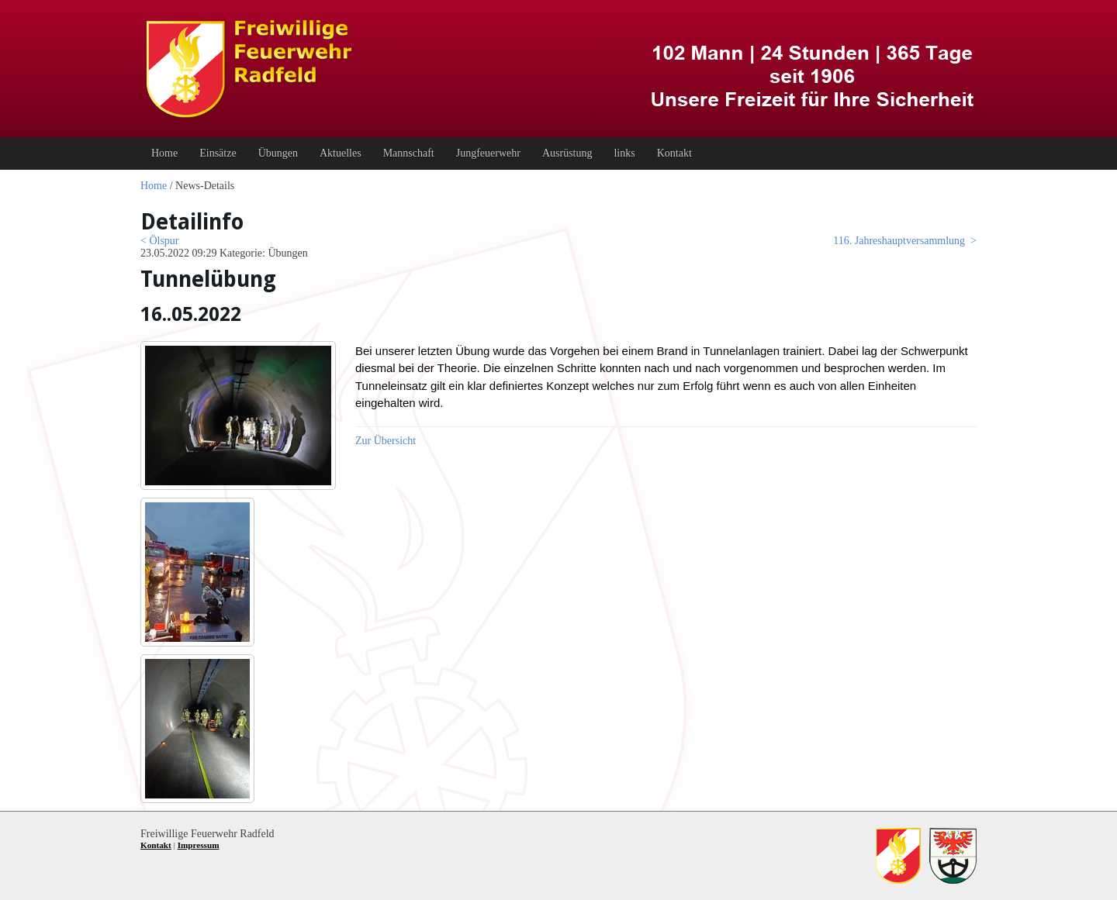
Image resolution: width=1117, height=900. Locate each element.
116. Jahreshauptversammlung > (905, 241)
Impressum (199, 845)
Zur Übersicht (385, 441)
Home (153, 185)
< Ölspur (159, 241)
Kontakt (155, 845)
